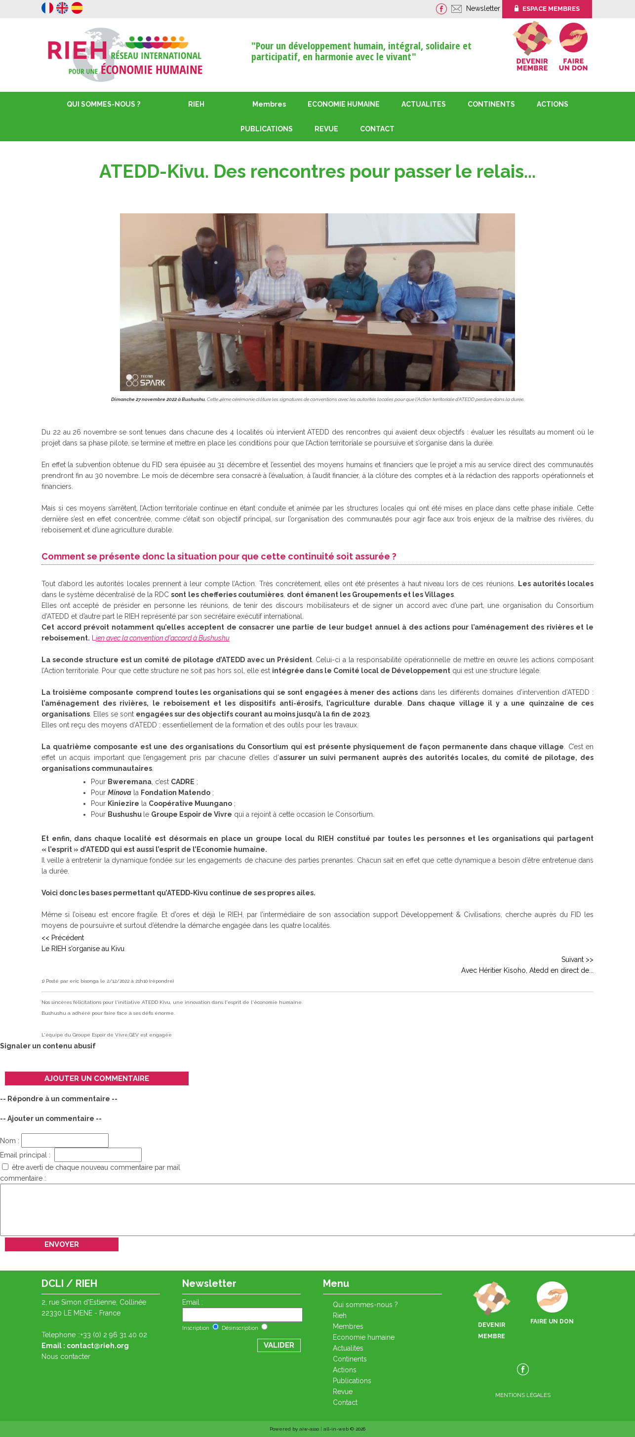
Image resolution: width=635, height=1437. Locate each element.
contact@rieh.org (98, 1346)
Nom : (54, 1141)
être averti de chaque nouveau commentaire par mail (91, 1167)
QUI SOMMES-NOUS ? (103, 104)
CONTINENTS (350, 1359)
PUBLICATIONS (352, 1381)
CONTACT (377, 129)
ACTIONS (552, 104)
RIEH (196, 104)
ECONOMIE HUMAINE (344, 104)
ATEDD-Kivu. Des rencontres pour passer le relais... (317, 171)
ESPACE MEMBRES (547, 8)
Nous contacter (65, 1356)
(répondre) (161, 981)
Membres (269, 104)
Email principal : (71, 1155)
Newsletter (484, 8)
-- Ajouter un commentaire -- (51, 1118)
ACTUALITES (423, 104)
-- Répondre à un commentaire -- (59, 1099)
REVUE (326, 129)
